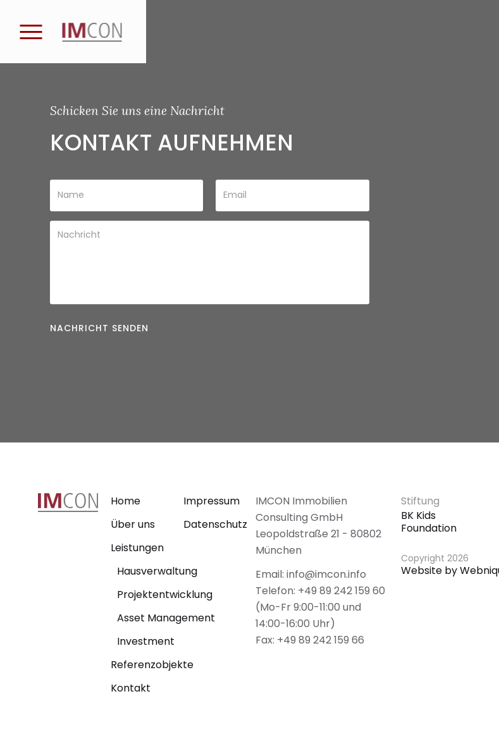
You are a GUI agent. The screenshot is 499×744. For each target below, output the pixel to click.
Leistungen (137, 547)
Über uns (133, 524)
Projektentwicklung (165, 594)
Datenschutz (215, 524)
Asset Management (166, 618)
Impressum (211, 501)
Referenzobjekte (152, 664)
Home (125, 501)
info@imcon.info (326, 574)
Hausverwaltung (157, 571)
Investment (146, 641)
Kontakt (131, 688)
